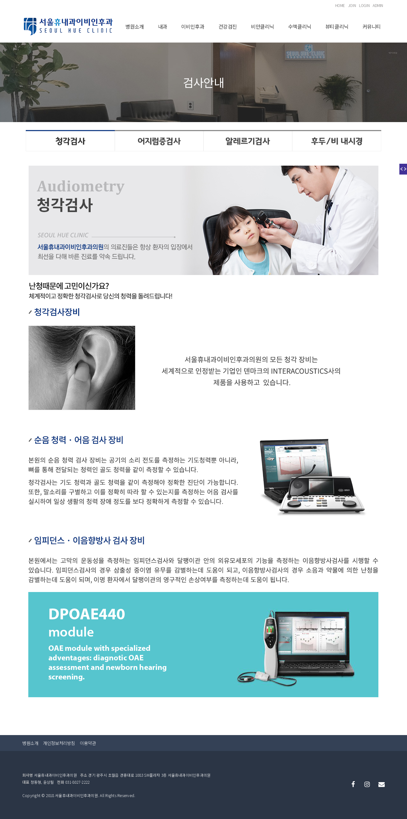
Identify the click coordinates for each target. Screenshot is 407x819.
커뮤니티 (371, 26)
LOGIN (364, 5)
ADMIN (378, 5)
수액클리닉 (299, 26)
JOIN (352, 5)
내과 (162, 26)
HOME (340, 5)
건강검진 (227, 26)
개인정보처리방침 (59, 742)
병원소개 (134, 26)
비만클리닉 (262, 26)
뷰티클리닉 (336, 26)
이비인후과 (192, 26)
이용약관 (88, 742)
